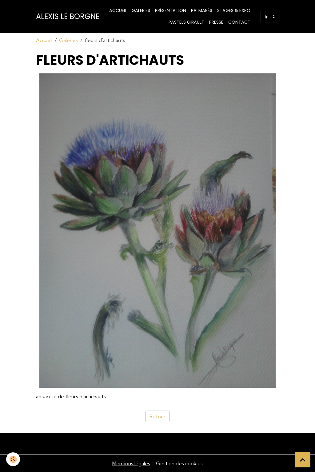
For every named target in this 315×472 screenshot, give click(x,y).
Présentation (170, 10)
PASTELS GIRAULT (186, 22)
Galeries (141, 10)
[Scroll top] (302, 459)
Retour (157, 416)
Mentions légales (131, 463)
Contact (239, 22)
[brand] (67, 16)
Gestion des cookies (179, 463)
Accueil (118, 10)
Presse (216, 22)
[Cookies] (13, 459)
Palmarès (201, 10)
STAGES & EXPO (233, 10)
